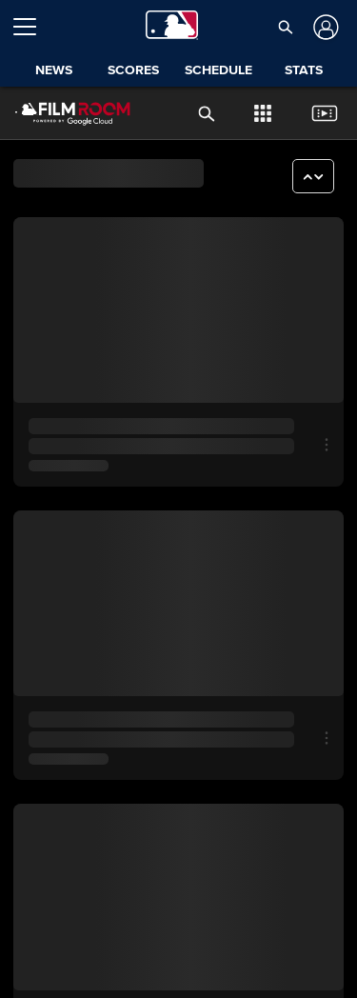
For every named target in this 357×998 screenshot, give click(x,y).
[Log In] (324, 27)
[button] (285, 27)
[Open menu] (32, 26)
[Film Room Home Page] (57, 113)
